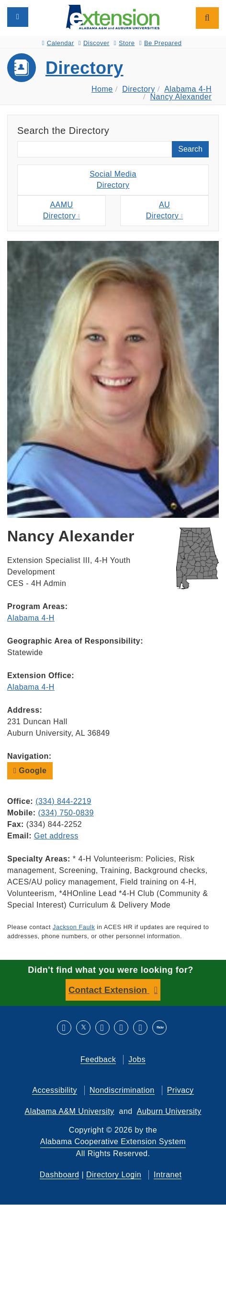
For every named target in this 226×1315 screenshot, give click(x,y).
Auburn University (169, 1111)
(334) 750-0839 (65, 813)
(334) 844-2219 (63, 801)
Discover (94, 43)
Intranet (167, 1175)
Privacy (180, 1090)
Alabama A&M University (69, 1111)
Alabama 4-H (188, 89)
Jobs (137, 1059)
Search (190, 149)
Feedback (98, 1059)
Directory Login (113, 1175)
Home (102, 89)
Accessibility (54, 1090)
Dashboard (59, 1175)
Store (124, 43)
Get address (56, 836)
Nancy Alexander (181, 97)
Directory (84, 68)
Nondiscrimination (122, 1090)
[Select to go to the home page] (112, 16)
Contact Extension (108, 990)
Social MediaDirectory (113, 179)
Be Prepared (160, 43)
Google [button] (29, 770)
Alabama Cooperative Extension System (113, 1141)
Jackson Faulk (74, 927)
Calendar (58, 43)
